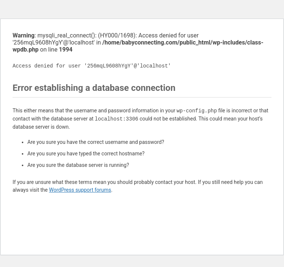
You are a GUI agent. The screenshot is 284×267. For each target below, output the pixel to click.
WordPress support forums (80, 190)
